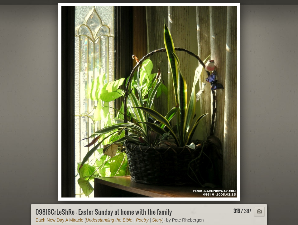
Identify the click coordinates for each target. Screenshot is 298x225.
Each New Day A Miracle (59, 220)
